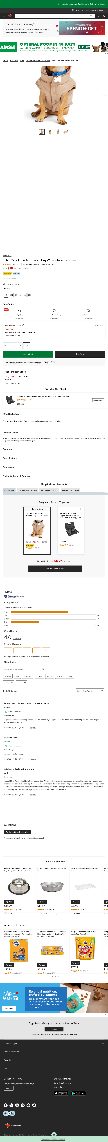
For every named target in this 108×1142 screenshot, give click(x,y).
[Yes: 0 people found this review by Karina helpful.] (15, 727)
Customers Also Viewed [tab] (27, 490)
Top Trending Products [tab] (49, 490)
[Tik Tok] (34, 1105)
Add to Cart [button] (28, 354)
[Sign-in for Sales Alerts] (13, 284)
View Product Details (31, 264)
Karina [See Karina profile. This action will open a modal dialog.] (7, 707)
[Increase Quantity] (20, 346)
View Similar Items (48, 264)
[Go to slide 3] (58, 132)
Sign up (8, 1088)
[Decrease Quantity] (5, 346)
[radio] (6, 295)
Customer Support (54, 1043)
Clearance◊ (7, 273)
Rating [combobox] (9, 682)
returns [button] (49, 676)
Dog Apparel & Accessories (38, 60)
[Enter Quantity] (12, 345)
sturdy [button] (70, 676)
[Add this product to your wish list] (26, 345)
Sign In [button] (54, 1029)
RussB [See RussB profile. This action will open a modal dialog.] (7, 742)
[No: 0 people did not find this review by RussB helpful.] (22, 759)
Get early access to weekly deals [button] (53, 1140)
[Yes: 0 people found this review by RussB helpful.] (15, 759)
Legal (54, 1068)
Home (5, 60)
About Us (54, 1060)
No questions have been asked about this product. (24, 838)
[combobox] (91, 691)
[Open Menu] (4, 15)
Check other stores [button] (12, 335)
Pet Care (14, 60)
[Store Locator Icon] (73, 10)
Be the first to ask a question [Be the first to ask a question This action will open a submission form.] (17, 832)
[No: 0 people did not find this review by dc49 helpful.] (22, 794)
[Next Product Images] (104, 97)
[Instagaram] (17, 1105)
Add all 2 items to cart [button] (55, 569)
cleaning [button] (8, 676)
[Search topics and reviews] (24, 669)
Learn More (58, 1087)
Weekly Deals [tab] (9, 490)
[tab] (19, 314)
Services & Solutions (54, 1052)
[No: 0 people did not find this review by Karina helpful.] (22, 727)
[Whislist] (99, 16)
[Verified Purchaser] (13, 712)
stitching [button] (60, 676)
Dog (22, 60)
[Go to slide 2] (50, 132)
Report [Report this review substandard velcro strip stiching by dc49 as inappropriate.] (33, 794)
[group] (37, 545)
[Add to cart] (98, 400)
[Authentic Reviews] (14, 596)
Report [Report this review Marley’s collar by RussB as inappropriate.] (33, 759)
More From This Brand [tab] (70, 490)
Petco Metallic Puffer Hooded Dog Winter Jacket (34, 260)
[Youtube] (23, 1105)
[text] (37, 547)
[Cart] (104, 16)
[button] (91, 15)
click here (58, 421)
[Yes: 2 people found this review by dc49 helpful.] (15, 794)
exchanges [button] (27, 676)
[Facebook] (6, 1105)
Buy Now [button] (80, 354)
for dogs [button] (39, 676)
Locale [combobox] (22, 682)
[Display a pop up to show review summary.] (21, 909)
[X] (11, 1105)
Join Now (73, 1034)
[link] (11, 264)
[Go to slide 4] (66, 132)
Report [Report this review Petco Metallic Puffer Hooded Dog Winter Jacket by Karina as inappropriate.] (33, 727)
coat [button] (17, 676)
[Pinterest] (28, 1105)
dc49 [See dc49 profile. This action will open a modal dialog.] (6, 773)
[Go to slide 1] (42, 132)
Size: (6, 289)
